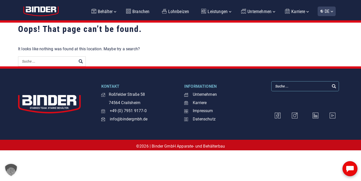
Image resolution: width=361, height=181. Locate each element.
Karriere (298, 11)
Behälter (105, 11)
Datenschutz (200, 119)
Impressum (198, 110)
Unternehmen (259, 11)
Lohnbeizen (178, 11)
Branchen (140, 11)
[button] (11, 170)
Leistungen (218, 11)
